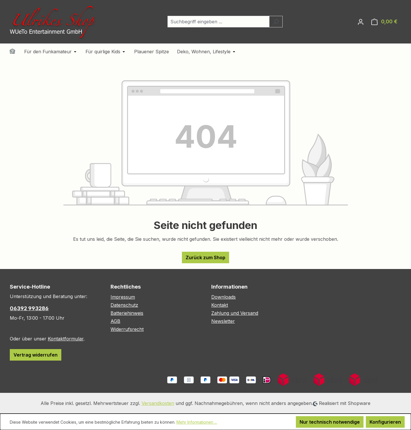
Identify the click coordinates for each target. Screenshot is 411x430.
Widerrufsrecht (127, 329)
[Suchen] (276, 21)
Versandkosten (158, 403)
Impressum (123, 297)
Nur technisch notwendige (330, 422)
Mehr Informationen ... (196, 422)
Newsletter (223, 321)
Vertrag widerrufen (36, 355)
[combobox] (218, 21)
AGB (115, 321)
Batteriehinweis (127, 313)
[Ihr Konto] (361, 21)
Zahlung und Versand (234, 313)
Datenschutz (124, 305)
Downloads (223, 297)
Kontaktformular (65, 339)
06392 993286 (29, 308)
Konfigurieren (385, 422)
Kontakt (219, 305)
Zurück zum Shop (205, 257)
